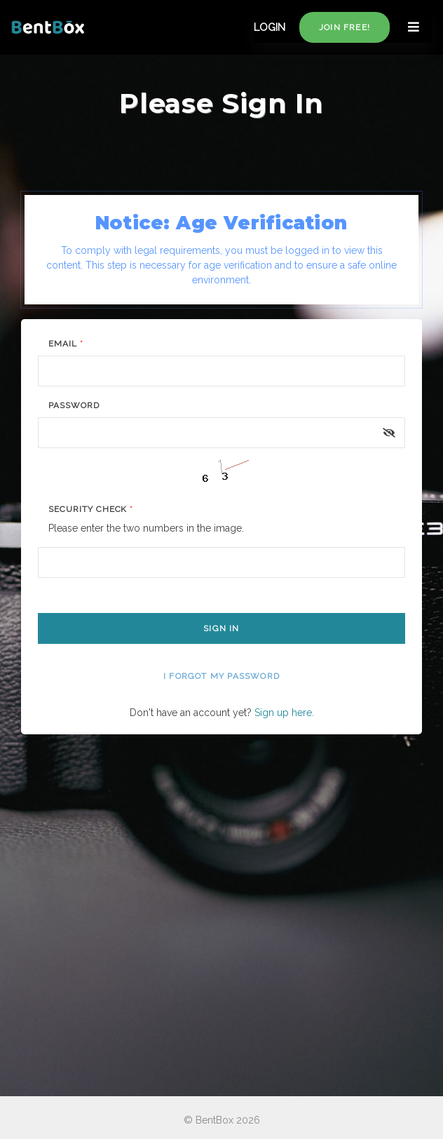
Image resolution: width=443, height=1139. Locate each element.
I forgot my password (221, 676)
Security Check (90, 509)
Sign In (221, 628)
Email (65, 344)
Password (74, 405)
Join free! (344, 27)
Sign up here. (284, 712)
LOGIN (269, 27)
